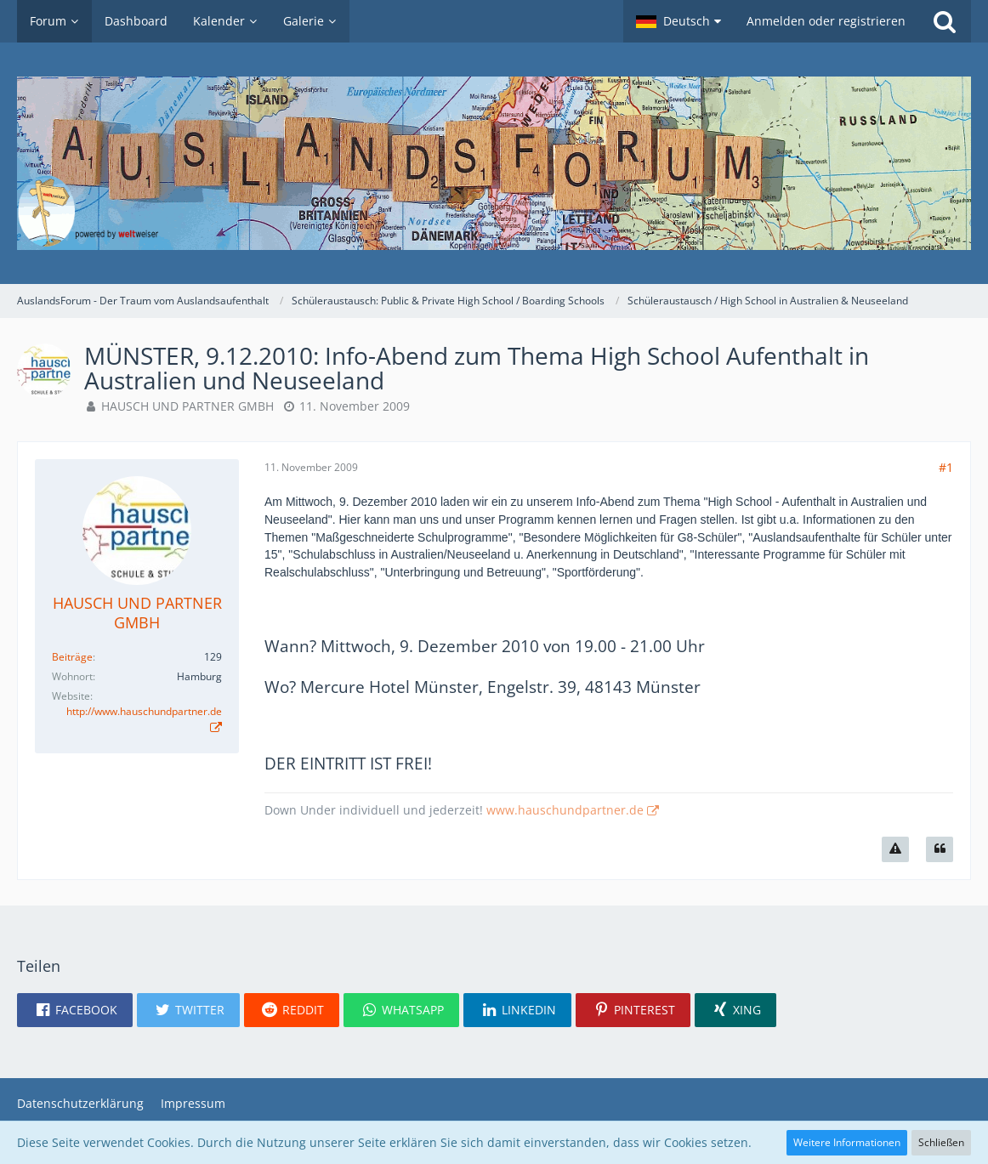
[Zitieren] (939, 849)
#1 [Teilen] (946, 467)
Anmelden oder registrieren (826, 21)
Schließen (941, 1142)
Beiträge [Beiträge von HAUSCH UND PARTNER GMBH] (72, 657)
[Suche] (944, 21)
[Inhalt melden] (895, 849)
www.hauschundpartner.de (565, 810)
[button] (678, 21)
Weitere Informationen (846, 1142)
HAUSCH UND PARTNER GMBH (187, 406)
